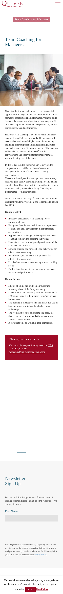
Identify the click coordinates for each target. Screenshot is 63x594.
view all (10, 389)
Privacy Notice (40, 555)
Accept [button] (30, 589)
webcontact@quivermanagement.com (27, 352)
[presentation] (30, 533)
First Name (11, 511)
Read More (42, 589)
